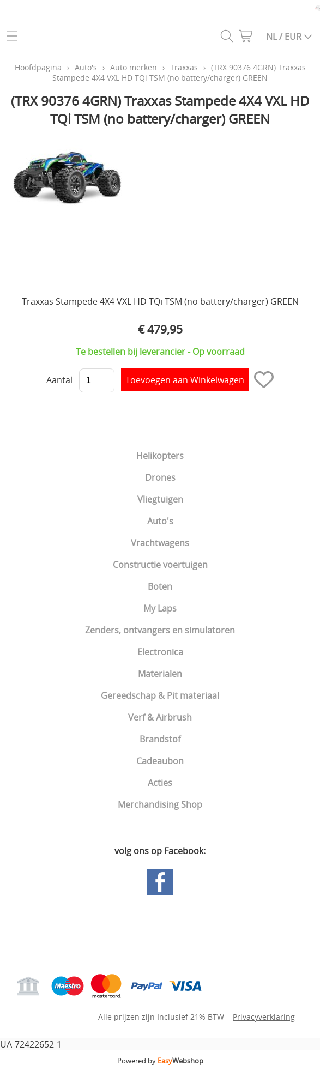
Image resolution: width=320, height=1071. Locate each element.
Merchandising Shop (160, 804)
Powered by (160, 1061)
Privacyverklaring (264, 1017)
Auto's (160, 521)
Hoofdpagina (38, 67)
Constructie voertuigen (160, 565)
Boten (160, 586)
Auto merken (133, 67)
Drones (160, 477)
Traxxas (184, 67)
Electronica (160, 652)
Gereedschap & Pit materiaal (160, 695)
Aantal (59, 380)
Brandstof (160, 739)
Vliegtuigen (160, 499)
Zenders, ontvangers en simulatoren (160, 630)
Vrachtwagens (160, 543)
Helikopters (160, 456)
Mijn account (37, 939)
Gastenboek (139, 922)
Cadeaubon (160, 761)
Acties (160, 783)
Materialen (160, 674)
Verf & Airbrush (160, 717)
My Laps (160, 608)
